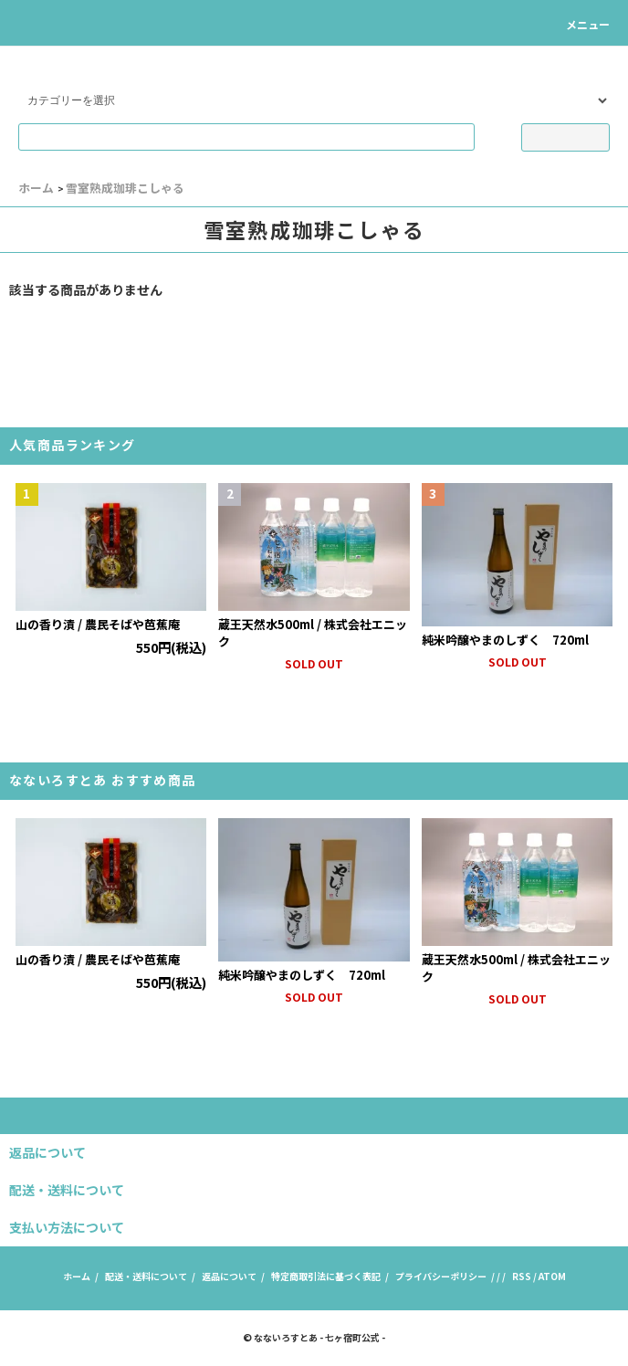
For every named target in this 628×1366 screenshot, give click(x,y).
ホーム (36, 187)
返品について (229, 1276)
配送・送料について (146, 1276)
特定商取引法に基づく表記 (326, 1276)
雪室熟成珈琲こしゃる (125, 187)
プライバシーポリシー (441, 1276)
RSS (521, 1276)
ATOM (552, 1276)
